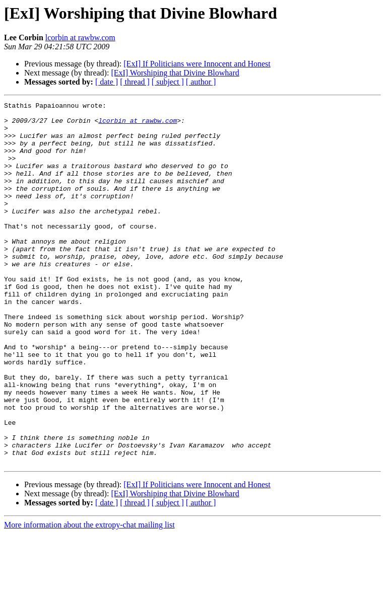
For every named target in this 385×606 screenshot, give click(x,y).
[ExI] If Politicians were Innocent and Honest (196, 63)
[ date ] (106, 82)
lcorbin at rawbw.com (80, 37)
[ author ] (201, 82)
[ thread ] (135, 82)
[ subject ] (168, 82)
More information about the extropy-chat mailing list (89, 597)
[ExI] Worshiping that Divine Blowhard (175, 72)
